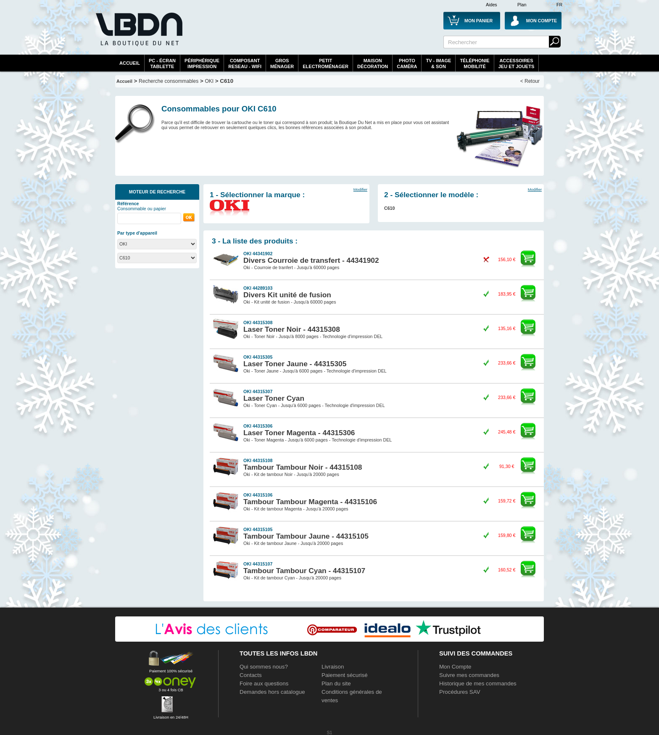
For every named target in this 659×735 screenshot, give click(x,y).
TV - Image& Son (438, 63)
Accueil (129, 63)
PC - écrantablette (162, 63)
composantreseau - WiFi (244, 63)
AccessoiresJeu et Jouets (516, 63)
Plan (521, 4)
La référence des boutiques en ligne (138, 34)
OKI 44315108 (257, 460)
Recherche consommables (168, 81)
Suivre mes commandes (469, 675)
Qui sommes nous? (264, 667)
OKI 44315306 (257, 425)
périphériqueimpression (202, 63)
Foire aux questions (264, 683)
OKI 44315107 (257, 563)
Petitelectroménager (325, 63)
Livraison (333, 667)
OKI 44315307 (257, 391)
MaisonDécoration (372, 63)
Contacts (251, 675)
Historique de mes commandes (478, 683)
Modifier (360, 190)
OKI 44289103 (257, 288)
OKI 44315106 (257, 494)
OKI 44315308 (257, 322)
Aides (491, 4)
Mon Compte (455, 667)
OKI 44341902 (257, 253)
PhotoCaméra (407, 63)
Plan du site (336, 683)
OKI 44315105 (257, 529)
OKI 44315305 (257, 357)
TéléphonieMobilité (474, 63)
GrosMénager (282, 63)
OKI (209, 81)
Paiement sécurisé (345, 675)
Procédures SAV (459, 692)
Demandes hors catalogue (272, 692)
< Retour (530, 81)
